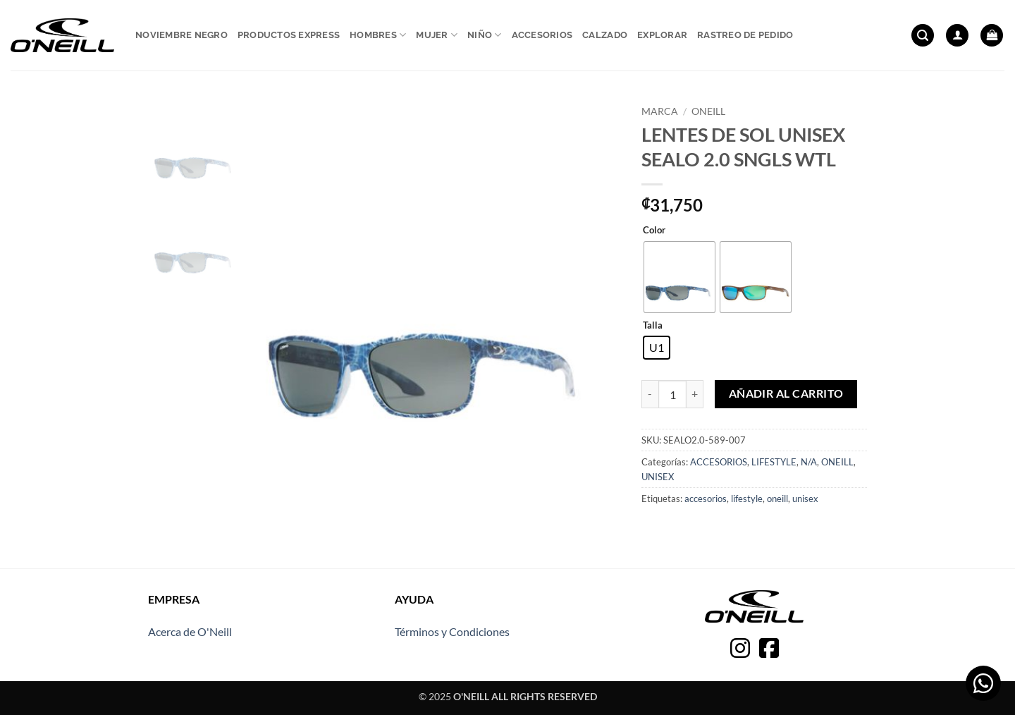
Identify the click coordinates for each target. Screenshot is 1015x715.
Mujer (436, 35)
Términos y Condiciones (452, 631)
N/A (809, 462)
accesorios (705, 498)
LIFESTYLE (773, 462)
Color (654, 231)
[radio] (679, 277)
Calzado (604, 35)
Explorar (662, 35)
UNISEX (657, 476)
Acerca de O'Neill (190, 631)
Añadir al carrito (786, 393)
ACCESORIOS (718, 462)
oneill (777, 498)
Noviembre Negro (181, 35)
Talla (653, 326)
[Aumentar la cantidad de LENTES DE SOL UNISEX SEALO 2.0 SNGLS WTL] (695, 394)
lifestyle (747, 498)
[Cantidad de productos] (672, 394)
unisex (805, 498)
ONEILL (708, 111)
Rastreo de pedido (745, 35)
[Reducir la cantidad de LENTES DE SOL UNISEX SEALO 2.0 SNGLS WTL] (649, 394)
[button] (922, 35)
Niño (484, 35)
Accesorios (542, 35)
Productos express (289, 35)
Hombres (378, 35)
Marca (659, 111)
